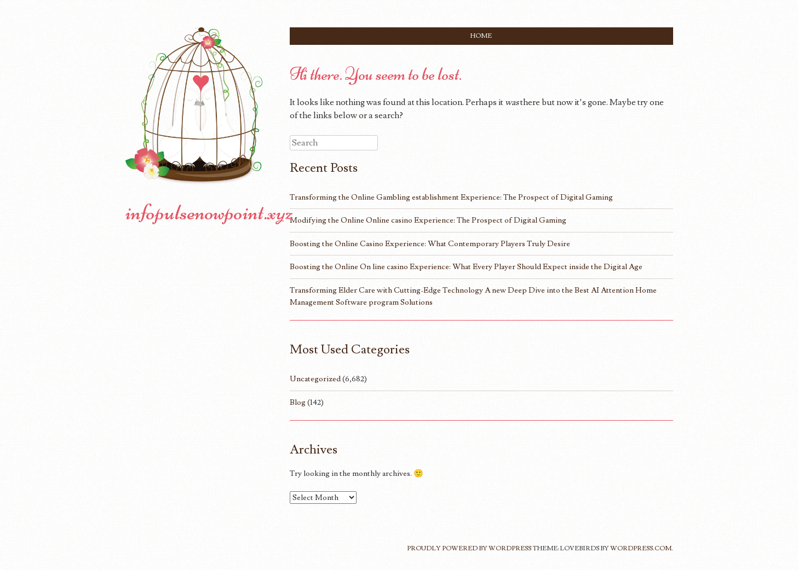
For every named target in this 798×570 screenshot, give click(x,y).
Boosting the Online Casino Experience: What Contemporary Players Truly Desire (430, 244)
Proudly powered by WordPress (469, 548)
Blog (298, 402)
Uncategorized (315, 379)
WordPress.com (640, 548)
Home (481, 36)
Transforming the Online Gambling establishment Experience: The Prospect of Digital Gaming (451, 197)
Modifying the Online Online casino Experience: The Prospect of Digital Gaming (428, 220)
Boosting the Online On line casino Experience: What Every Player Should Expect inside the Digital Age (466, 266)
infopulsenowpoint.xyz (209, 212)
